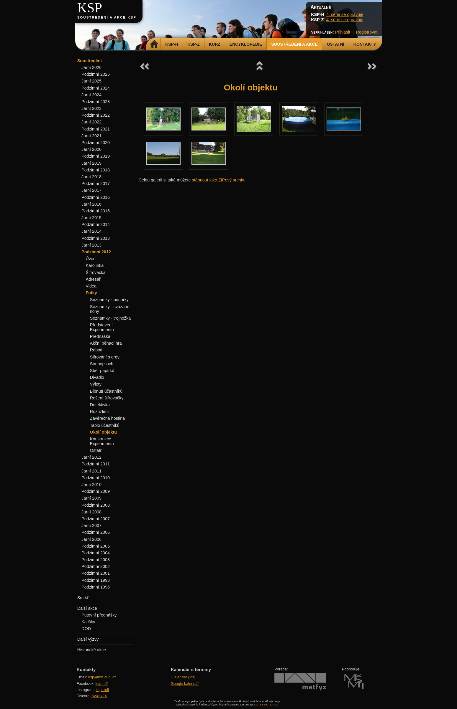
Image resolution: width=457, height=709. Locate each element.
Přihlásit (342, 32)
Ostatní (335, 44)
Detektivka (100, 404)
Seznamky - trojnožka (110, 318)
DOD (86, 628)
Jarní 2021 (91, 135)
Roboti (96, 350)
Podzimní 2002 (95, 566)
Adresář (93, 279)
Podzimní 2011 (95, 464)
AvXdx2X (99, 696)
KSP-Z (193, 44)
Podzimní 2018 (95, 170)
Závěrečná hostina (107, 418)
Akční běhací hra (106, 343)
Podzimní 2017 (95, 183)
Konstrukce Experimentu (102, 441)
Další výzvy (88, 639)
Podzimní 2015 (95, 211)
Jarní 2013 (91, 245)
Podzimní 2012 (96, 251)
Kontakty (364, 44)
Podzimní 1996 (95, 587)
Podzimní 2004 (95, 553)
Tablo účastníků (104, 425)
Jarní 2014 (91, 231)
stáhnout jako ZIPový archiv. (218, 180)
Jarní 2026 (91, 67)
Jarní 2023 (91, 108)
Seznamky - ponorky (109, 299)
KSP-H (171, 44)
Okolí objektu (103, 432)
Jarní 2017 (91, 190)
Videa (91, 286)
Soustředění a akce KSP (106, 17)
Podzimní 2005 (95, 546)
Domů (154, 44)
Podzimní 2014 (95, 224)
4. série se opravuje (344, 14)
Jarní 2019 (91, 163)
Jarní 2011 (91, 471)
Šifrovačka (95, 272)
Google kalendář (185, 683)
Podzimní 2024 (95, 88)
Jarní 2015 (91, 217)
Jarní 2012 (91, 457)
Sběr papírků (102, 370)
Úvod (91, 258)
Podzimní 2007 (95, 518)
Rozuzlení (99, 411)
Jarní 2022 (91, 122)
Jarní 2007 (91, 525)
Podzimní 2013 (95, 238)
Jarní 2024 (91, 94)
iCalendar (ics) (183, 677)
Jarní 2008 (91, 512)
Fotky (91, 292)
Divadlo (97, 377)
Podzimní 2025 (95, 74)
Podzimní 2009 (95, 491)
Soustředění (89, 60)
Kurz (214, 44)
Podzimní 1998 (95, 580)
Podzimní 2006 (95, 532)
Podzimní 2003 (95, 559)
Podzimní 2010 (95, 477)
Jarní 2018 (91, 176)
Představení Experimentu (102, 327)
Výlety (95, 384)
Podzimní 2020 (95, 142)
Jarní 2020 (91, 149)
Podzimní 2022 (95, 115)
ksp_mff (102, 689)
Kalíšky (88, 621)
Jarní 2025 (91, 81)
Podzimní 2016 (95, 197)
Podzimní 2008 (95, 505)
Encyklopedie (246, 44)
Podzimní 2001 (95, 573)
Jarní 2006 (91, 539)
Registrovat (367, 32)
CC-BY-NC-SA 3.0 (266, 704)
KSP (89, 7)
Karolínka (95, 265)
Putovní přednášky (99, 615)
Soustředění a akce (294, 44)
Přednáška (100, 336)
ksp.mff (102, 683)
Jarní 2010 (91, 484)
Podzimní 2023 (95, 101)
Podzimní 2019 (95, 156)
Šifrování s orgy (104, 357)
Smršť (83, 597)
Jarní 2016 (91, 204)
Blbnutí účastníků (106, 391)
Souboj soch (101, 363)
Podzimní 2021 (95, 129)
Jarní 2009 (91, 498)
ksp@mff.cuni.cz (102, 677)
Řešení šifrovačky (107, 398)
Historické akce (91, 649)
